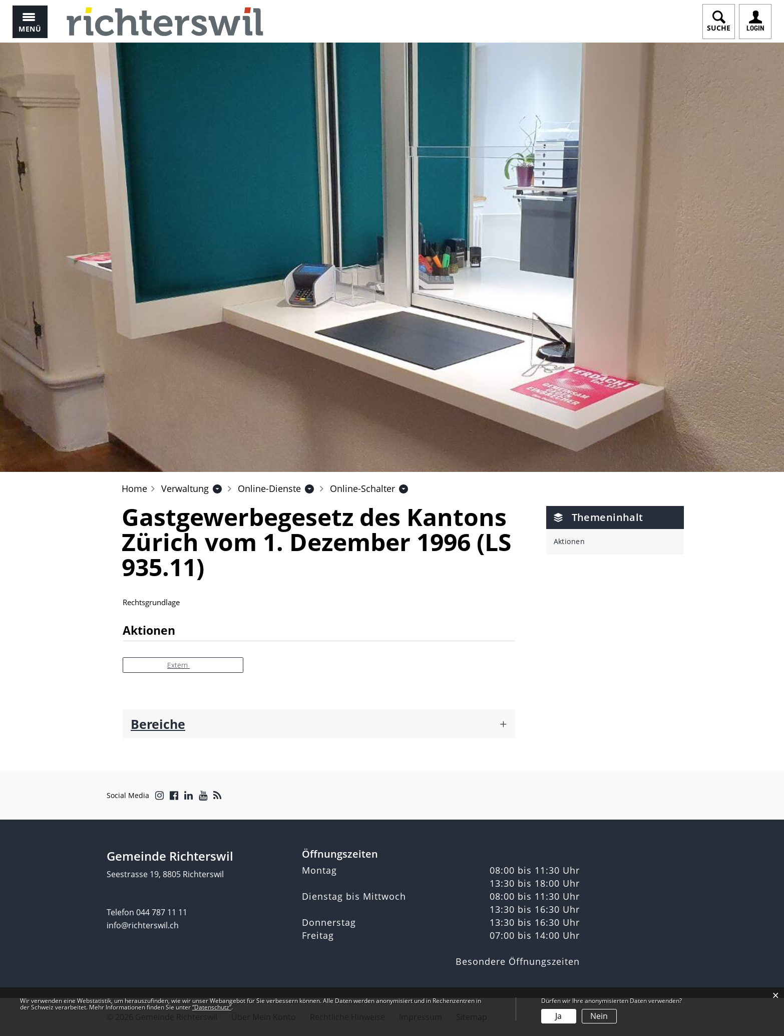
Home (134, 488)
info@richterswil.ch (143, 925)
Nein (599, 1015)
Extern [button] (178, 665)
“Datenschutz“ (211, 1007)
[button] (185, 488)
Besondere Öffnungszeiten (518, 961)
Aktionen (569, 541)
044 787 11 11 (161, 912)
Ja (558, 1015)
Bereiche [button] (158, 723)
